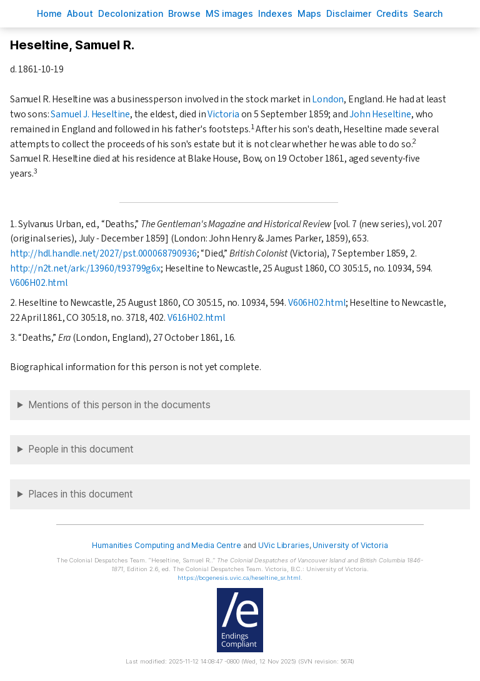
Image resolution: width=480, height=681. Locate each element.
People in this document (81, 449)
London (328, 99)
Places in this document (80, 494)
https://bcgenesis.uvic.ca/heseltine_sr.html (239, 577)
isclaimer (348, 13)
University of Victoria (350, 545)
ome (49, 13)
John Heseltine (380, 114)
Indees (275, 13)
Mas (309, 13)
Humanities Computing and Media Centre (166, 545)
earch (428, 13)
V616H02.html (196, 318)
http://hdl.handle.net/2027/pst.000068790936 (103, 253)
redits (392, 13)
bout (80, 13)
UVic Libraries (283, 545)
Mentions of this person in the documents (119, 405)
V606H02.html (39, 283)
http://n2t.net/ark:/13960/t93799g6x (85, 268)
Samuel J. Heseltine (90, 114)
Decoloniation (130, 13)
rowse (184, 13)
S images (229, 13)
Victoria (223, 114)
